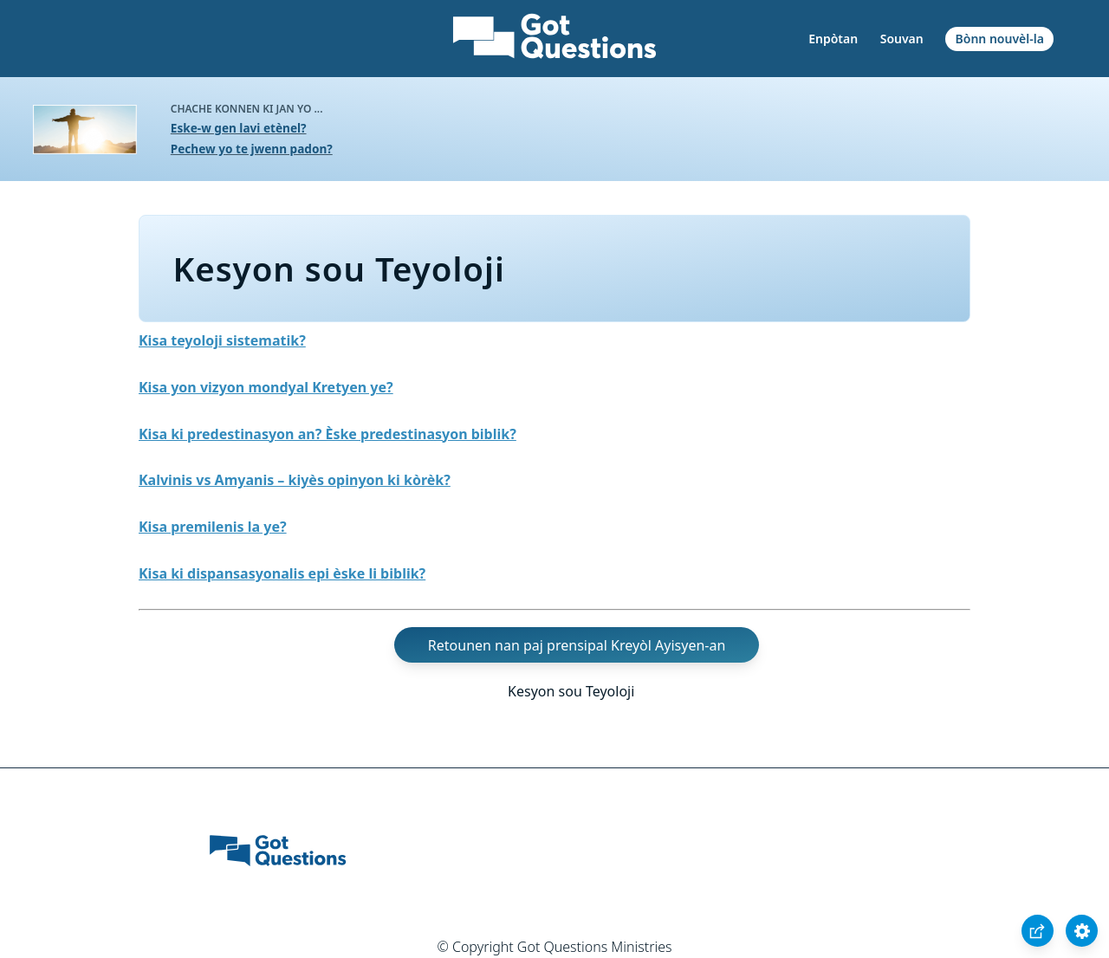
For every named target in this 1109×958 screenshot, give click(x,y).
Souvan (902, 38)
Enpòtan (833, 38)
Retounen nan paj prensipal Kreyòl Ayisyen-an (577, 645)
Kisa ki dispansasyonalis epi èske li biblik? (282, 573)
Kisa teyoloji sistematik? (222, 340)
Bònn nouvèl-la (1000, 38)
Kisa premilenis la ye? (213, 526)
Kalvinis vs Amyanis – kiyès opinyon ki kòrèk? (295, 479)
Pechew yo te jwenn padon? (252, 148)
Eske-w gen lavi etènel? (239, 128)
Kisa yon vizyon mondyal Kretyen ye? (266, 387)
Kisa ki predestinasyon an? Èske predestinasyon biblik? (327, 433)
